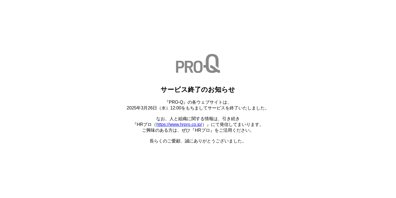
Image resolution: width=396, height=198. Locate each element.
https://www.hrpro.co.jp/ (179, 124)
